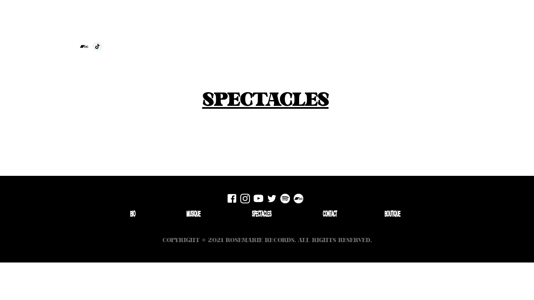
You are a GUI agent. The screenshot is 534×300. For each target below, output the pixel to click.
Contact (477, 29)
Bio (133, 214)
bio (425, 29)
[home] (210, 21)
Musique (193, 214)
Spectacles (448, 29)
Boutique (504, 29)
